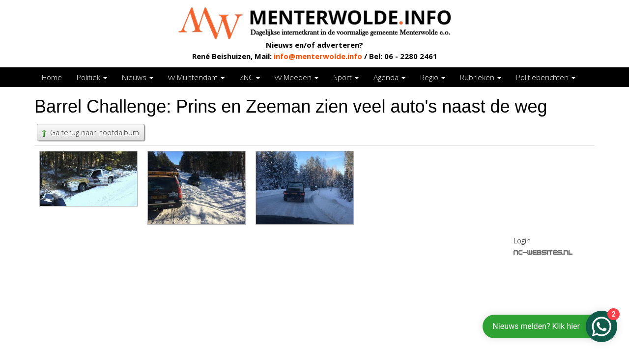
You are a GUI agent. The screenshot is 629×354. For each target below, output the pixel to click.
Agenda (389, 77)
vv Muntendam (196, 77)
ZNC (249, 77)
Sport (346, 77)
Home (52, 77)
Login (522, 240)
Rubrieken (480, 77)
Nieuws (137, 77)
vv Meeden (296, 77)
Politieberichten (545, 77)
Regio (432, 77)
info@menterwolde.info (318, 56)
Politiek (92, 77)
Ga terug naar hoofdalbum (89, 132)
